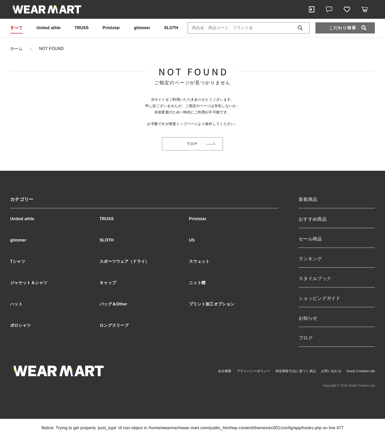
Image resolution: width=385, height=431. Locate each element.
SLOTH (171, 28)
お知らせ (308, 318)
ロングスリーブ (114, 325)
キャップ (108, 283)
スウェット (199, 261)
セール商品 (310, 239)
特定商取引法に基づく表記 (296, 371)
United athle (49, 28)
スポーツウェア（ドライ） (124, 261)
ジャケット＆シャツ (28, 283)
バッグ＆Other (113, 304)
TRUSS (82, 28)
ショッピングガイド (320, 298)
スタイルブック (315, 278)
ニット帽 (197, 283)
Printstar (111, 28)
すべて (16, 28)
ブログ (306, 337)
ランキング (310, 258)
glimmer (142, 28)
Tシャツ (17, 261)
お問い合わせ (331, 371)
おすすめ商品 (313, 219)
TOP (192, 144)
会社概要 (224, 371)
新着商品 (308, 199)
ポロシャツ (20, 325)
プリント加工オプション (211, 304)
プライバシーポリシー (253, 371)
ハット (16, 304)
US (192, 240)
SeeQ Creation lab (360, 371)
